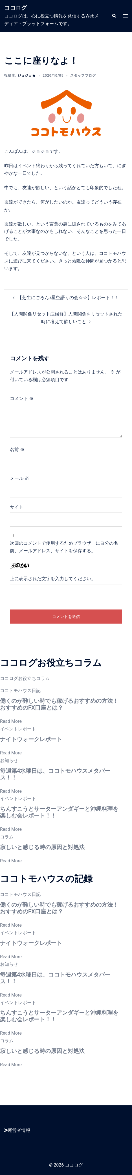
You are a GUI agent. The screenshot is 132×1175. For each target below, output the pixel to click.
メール (19, 478)
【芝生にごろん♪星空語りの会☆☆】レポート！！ (68, 297)
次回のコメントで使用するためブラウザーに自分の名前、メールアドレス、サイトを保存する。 (64, 546)
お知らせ (9, 760)
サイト (16, 507)
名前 (17, 449)
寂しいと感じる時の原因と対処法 (42, 847)
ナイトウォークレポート (31, 739)
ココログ (15, 7)
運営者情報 (17, 1130)
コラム (7, 837)
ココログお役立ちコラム (25, 678)
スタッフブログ (83, 76)
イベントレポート (18, 729)
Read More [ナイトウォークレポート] (11, 753)
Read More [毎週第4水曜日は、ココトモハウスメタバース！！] (11, 791)
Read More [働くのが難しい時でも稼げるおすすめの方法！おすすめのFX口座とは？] (11, 721)
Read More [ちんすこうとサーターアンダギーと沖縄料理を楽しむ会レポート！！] (11, 829)
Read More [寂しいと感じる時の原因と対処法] (11, 860)
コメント (22, 398)
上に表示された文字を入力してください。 (53, 578)
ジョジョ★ (26, 76)
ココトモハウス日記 (20, 690)
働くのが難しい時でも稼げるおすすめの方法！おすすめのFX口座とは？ (59, 704)
